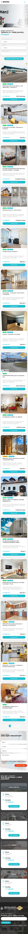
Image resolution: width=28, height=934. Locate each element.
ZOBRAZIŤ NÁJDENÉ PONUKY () (14, 58)
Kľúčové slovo (5, 51)
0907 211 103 (10, 888)
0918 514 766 (10, 801)
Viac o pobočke (14, 806)
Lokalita (3, 45)
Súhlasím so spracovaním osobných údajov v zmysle (14, 762)
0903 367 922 (11, 859)
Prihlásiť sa (6, 922)
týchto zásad (10, 763)
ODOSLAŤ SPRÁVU (20, 765)
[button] (2, 15)
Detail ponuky (14, 99)
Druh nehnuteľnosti (6, 39)
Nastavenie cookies (14, 933)
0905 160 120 (10, 830)
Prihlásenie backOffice (5, 933)
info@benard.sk (11, 802)
